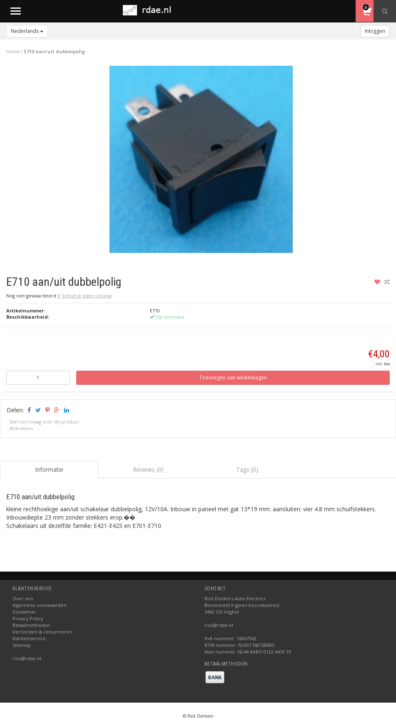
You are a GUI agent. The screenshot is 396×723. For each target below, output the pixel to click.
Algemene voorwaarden (39, 605)
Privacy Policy (27, 618)
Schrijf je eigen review (87, 295)
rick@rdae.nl (26, 658)
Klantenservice (29, 638)
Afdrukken (21, 428)
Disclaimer (24, 612)
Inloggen (375, 31)
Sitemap (21, 645)
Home (13, 51)
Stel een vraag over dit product (44, 421)
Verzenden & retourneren (42, 632)
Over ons (22, 598)
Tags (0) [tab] (247, 469)
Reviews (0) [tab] (148, 469)
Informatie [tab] (49, 469)
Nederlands (27, 31)
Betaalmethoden (31, 625)
